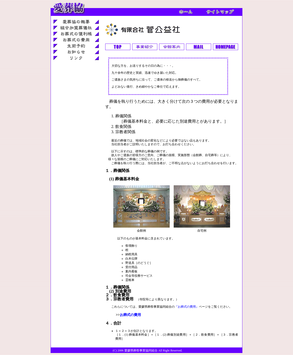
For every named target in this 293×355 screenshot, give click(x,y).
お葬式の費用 (130, 315)
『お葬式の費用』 (187, 306)
